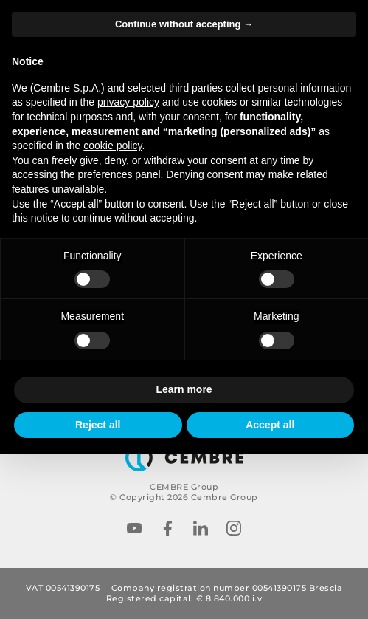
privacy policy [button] (128, 102)
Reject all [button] (97, 425)
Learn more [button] (184, 389)
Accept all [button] (270, 425)
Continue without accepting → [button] (184, 24)
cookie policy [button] (112, 145)
